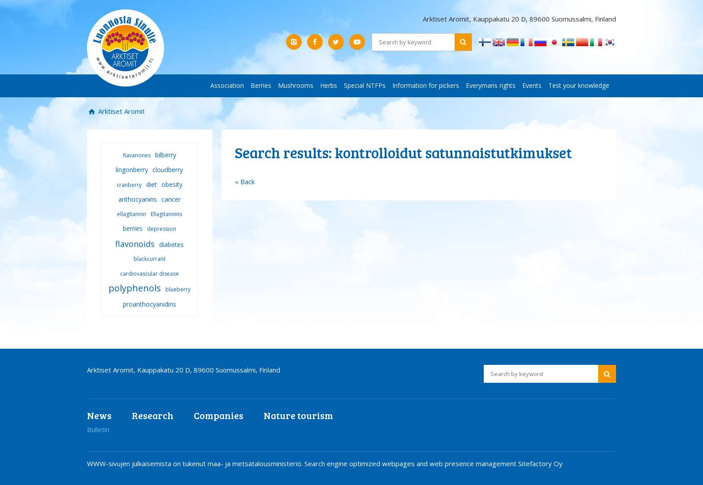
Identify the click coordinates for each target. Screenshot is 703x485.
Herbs (328, 85)
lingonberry (132, 169)
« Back (245, 181)
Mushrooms (295, 85)
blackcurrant (149, 259)
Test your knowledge (578, 85)
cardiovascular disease (149, 273)
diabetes (171, 244)
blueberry (178, 289)
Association (227, 85)
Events (532, 85)
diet (151, 184)
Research (153, 415)
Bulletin (98, 429)
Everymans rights (491, 85)
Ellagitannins (166, 214)
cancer (171, 199)
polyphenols (134, 288)
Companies (218, 415)
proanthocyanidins (149, 304)
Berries (261, 85)
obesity (171, 184)
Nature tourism (298, 415)
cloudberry (167, 169)
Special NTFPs (365, 85)
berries (133, 228)
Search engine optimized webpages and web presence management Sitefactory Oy (433, 463)
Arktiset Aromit (120, 111)
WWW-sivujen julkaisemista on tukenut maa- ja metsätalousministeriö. (195, 463)
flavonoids (135, 243)
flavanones (137, 155)
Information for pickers (425, 85)
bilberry (165, 155)
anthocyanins (137, 199)
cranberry (129, 185)
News (99, 415)
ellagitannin (131, 214)
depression (161, 229)
